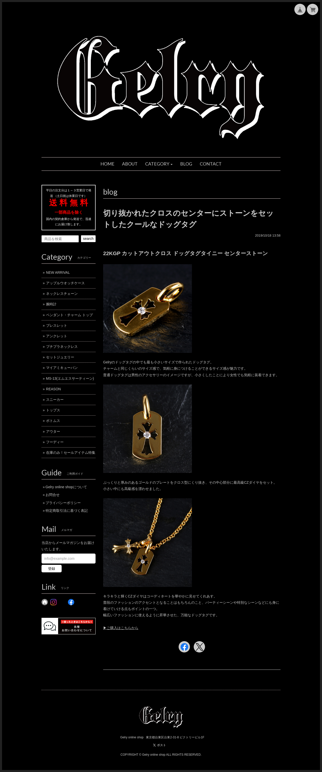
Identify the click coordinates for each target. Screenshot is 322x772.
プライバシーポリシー (63, 503)
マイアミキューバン (62, 368)
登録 (51, 569)
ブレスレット (56, 325)
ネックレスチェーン (62, 294)
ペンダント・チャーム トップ (69, 315)
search (88, 239)
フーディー (55, 442)
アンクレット (56, 336)
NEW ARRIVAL (58, 272)
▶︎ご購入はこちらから (120, 628)
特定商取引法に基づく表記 (67, 511)
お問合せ (53, 495)
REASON (53, 389)
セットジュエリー (60, 357)
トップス (53, 410)
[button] (159, 164)
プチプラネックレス (62, 347)
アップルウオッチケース (65, 283)
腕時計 (51, 304)
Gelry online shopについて (66, 487)
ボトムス (53, 421)
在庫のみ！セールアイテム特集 (70, 453)
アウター (53, 431)
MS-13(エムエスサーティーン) (70, 378)
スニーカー (55, 400)
